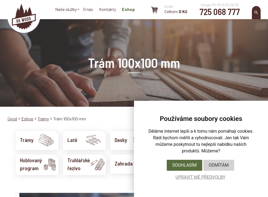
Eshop (27, 118)
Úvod (12, 118)
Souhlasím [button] (184, 165)
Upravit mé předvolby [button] (200, 177)
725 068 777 (219, 11)
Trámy (43, 118)
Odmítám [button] (219, 165)
